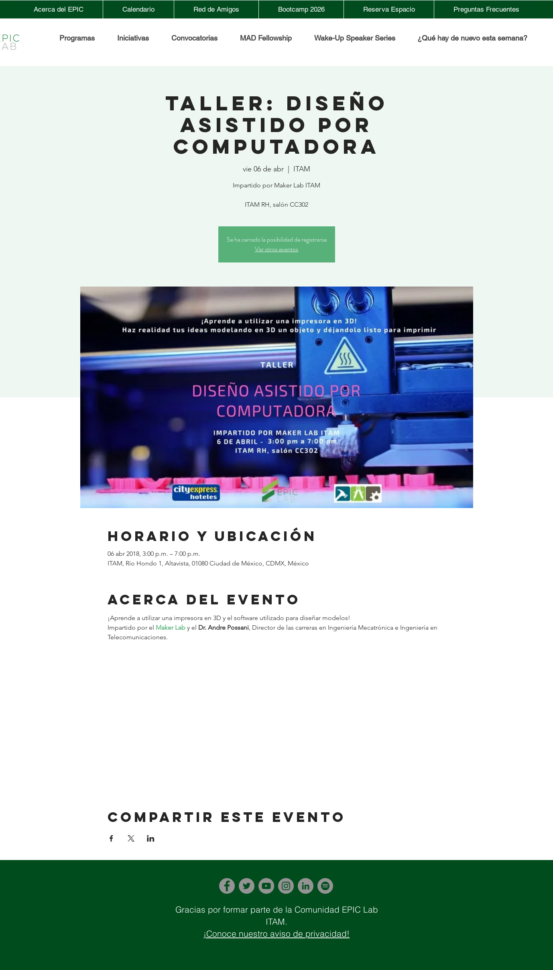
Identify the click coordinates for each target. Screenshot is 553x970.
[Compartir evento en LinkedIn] (151, 838)
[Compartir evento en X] (131, 838)
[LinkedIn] (305, 886)
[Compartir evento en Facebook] (111, 838)
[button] (133, 38)
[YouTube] (266, 886)
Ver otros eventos (276, 249)
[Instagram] (286, 886)
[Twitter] (246, 886)
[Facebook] (227, 886)
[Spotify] (325, 886)
